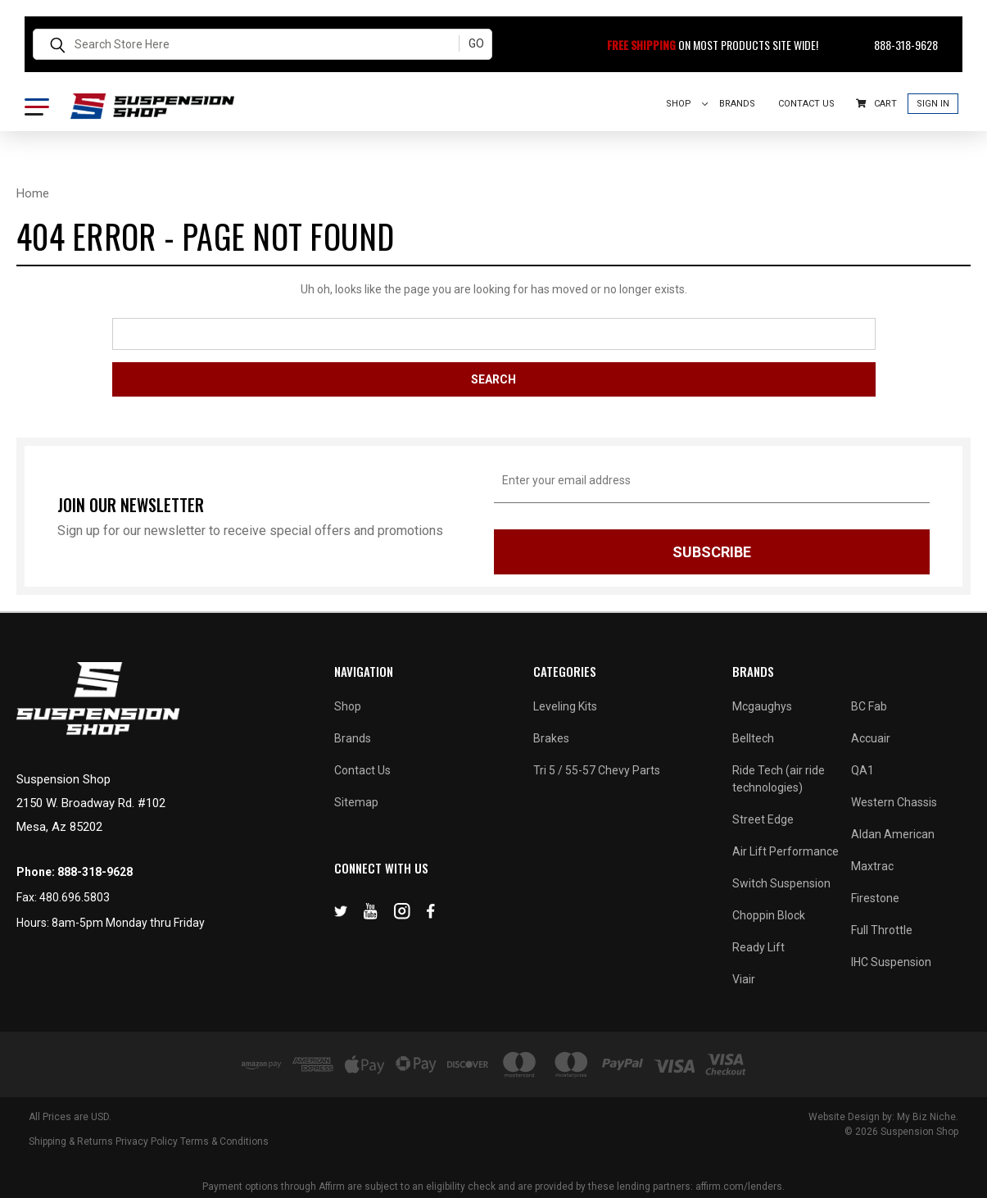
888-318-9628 (896, 44)
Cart (876, 103)
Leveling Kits (565, 706)
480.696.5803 (74, 897)
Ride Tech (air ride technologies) (778, 779)
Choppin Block (768, 915)
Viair (743, 979)
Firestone (875, 898)
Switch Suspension (781, 883)
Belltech (753, 738)
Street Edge (763, 819)
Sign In (933, 103)
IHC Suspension (891, 962)
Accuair (870, 738)
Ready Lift (758, 947)
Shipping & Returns (71, 1141)
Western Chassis (894, 802)
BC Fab (869, 706)
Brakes (551, 738)
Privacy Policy (146, 1141)
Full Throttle (881, 930)
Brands (737, 103)
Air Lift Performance (785, 851)
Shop (687, 103)
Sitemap (356, 802)
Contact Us (806, 103)
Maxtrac (872, 866)
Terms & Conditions (224, 1141)
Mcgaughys (762, 706)
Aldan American (893, 834)
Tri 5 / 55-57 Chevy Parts (596, 770)
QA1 (862, 770)
